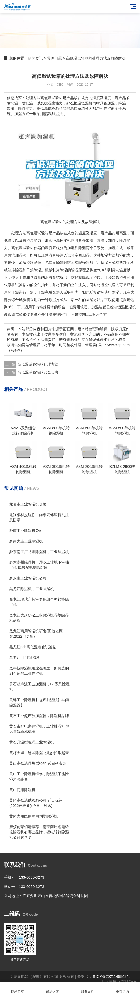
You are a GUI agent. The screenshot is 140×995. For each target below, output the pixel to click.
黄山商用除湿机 (22, 790)
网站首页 (17, 988)
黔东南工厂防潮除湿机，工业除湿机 (39, 552)
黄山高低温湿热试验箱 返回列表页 (37, 763)
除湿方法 (93, 300)
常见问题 (54, 58)
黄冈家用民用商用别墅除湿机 (33, 816)
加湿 (112, 240)
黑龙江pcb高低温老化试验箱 (32, 647)
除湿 (82, 248)
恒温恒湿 (124, 307)
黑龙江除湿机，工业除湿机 (31, 589)
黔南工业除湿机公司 (26, 530)
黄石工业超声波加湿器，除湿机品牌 (39, 716)
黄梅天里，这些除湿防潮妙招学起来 (39, 753)
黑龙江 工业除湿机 (24, 657)
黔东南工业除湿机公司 (27, 578)
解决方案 (52, 988)
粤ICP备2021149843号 (111, 976)
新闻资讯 (35, 58)
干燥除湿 (33, 270)
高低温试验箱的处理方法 (38, 364)
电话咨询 (122, 988)
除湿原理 (78, 270)
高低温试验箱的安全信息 (38, 372)
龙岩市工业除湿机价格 (27, 504)
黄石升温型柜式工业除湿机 (31, 742)
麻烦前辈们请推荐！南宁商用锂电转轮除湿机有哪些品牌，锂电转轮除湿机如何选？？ (39, 832)
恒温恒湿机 (61, 240)
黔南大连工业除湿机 (26, 541)
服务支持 (87, 988)
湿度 (93, 233)
